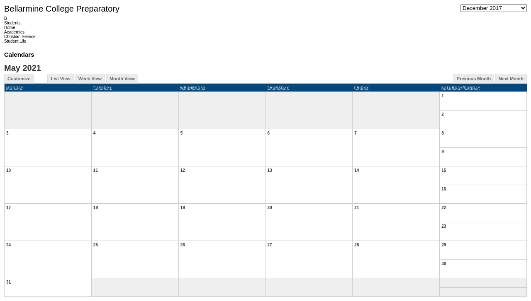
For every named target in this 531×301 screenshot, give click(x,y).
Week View (90, 78)
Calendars (19, 54)
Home (9, 27)
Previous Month (474, 78)
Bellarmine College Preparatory (61, 8)
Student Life (15, 41)
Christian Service (20, 36)
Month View (122, 78)
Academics (14, 32)
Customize (19, 78)
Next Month (511, 78)
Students (12, 23)
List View (60, 78)
